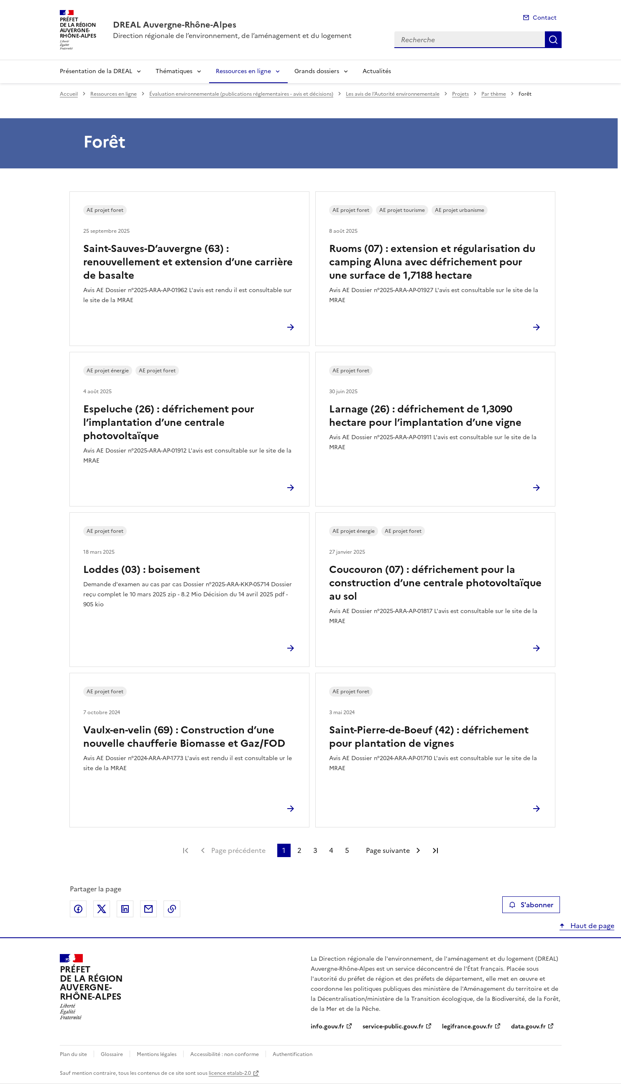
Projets (460, 94)
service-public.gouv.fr (393, 1026)
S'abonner (531, 905)
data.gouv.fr (528, 1026)
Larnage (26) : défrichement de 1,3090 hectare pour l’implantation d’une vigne (425, 416)
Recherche (553, 39)
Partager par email (148, 909)
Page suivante (388, 850)
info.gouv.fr (327, 1026)
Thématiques (174, 71)
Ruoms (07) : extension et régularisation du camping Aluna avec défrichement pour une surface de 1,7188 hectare (432, 262)
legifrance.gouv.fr (467, 1026)
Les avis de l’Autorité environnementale (393, 94)
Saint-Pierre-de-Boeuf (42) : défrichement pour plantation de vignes (429, 737)
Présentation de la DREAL (96, 71)
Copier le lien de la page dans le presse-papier (172, 909)
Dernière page (435, 850)
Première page (185, 850)
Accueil (69, 94)
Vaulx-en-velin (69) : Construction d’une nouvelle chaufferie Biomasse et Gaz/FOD (184, 737)
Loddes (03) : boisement (141, 569)
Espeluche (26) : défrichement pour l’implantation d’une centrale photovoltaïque (168, 422)
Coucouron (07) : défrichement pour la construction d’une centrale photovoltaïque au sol (435, 583)
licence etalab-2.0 (230, 1073)
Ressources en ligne (243, 71)
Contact (545, 17)
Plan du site (73, 1054)
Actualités (377, 71)
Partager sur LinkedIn (125, 909)
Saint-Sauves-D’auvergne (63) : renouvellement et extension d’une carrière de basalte (188, 262)
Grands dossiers (316, 71)
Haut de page (591, 926)
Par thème (493, 94)
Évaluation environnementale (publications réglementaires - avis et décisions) (241, 94)
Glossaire (112, 1054)
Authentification (292, 1054)
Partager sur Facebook (78, 909)
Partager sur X (101, 909)
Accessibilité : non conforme (224, 1054)
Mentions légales (156, 1054)
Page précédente (238, 850)
